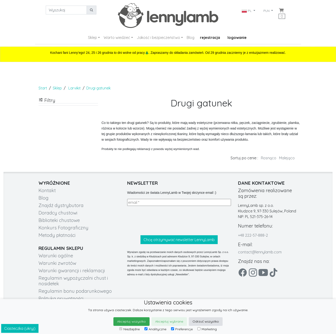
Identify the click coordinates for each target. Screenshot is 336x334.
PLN (266, 11)
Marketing (207, 329)
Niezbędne (129, 329)
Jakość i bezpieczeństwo (158, 37)
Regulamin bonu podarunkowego (75, 291)
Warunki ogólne (55, 256)
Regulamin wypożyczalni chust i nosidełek (73, 280)
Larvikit (74, 88)
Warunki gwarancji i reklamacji (71, 270)
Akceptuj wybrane (169, 321)
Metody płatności (57, 235)
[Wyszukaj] (66, 10)
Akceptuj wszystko (131, 321)
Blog (190, 37)
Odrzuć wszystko (205, 321)
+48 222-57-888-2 (253, 235)
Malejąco (287, 158)
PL (247, 11)
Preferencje (182, 329)
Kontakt (47, 190)
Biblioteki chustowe (59, 220)
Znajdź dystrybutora (61, 205)
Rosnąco (268, 158)
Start (42, 88)
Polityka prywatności (61, 298)
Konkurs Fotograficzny (63, 228)
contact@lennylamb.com (260, 252)
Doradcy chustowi (57, 213)
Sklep (92, 37)
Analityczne (155, 329)
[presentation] (162, 220)
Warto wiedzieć (117, 37)
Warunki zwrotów (57, 263)
